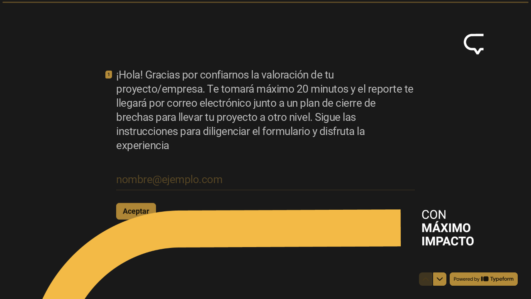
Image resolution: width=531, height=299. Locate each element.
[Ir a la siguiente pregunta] (439, 279)
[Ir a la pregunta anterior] (425, 279)
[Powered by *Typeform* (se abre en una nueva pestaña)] (484, 279)
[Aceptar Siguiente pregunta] (136, 211)
